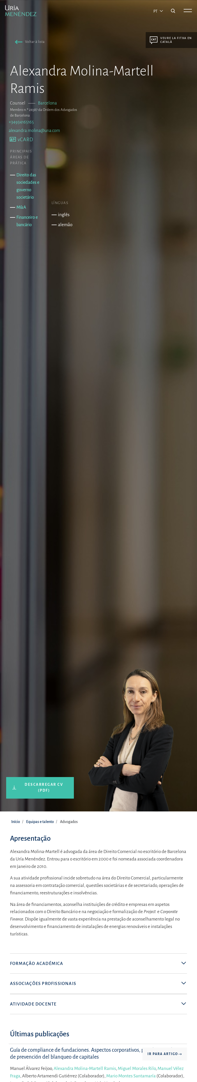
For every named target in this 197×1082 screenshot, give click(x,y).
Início (15, 822)
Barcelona (47, 103)
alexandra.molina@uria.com (34, 130)
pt (155, 11)
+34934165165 (21, 122)
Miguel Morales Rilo (137, 1068)
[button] (28, 43)
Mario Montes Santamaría (131, 1076)
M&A (21, 207)
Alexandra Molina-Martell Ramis (85, 1068)
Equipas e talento (40, 822)
